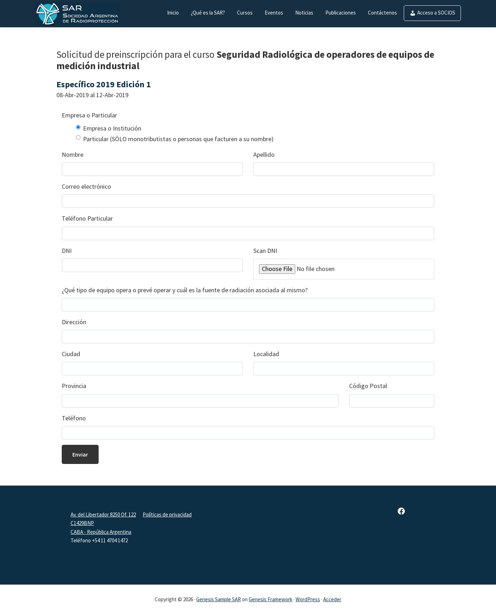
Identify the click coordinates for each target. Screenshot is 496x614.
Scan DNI (265, 251)
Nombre (72, 154)
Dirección (74, 322)
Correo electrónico (86, 186)
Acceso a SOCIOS (436, 12)
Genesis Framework (270, 599)
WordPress (308, 599)
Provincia (74, 386)
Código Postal (368, 386)
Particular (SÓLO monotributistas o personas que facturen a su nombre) (178, 139)
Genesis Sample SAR (218, 599)
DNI (67, 251)
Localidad (266, 354)
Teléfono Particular (87, 218)
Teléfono (74, 418)
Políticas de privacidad (167, 514)
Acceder (332, 599)
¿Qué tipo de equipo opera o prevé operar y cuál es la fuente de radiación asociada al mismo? (185, 290)
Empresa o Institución (112, 128)
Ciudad (71, 354)
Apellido (264, 154)
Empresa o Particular (89, 115)
